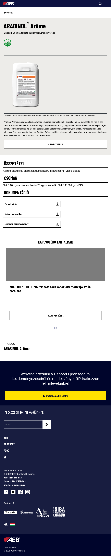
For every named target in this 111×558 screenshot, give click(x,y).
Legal (13, 547)
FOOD (6, 450)
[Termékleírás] (32, 204)
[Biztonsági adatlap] (32, 214)
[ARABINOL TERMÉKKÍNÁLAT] (32, 224)
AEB (6, 438)
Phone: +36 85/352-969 (15, 481)
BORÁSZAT (9, 444)
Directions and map (13, 477)
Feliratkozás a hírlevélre (55, 395)
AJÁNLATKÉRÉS (55, 144)
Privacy (7, 547)
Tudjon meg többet (56, 315)
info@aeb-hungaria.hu (14, 484)
